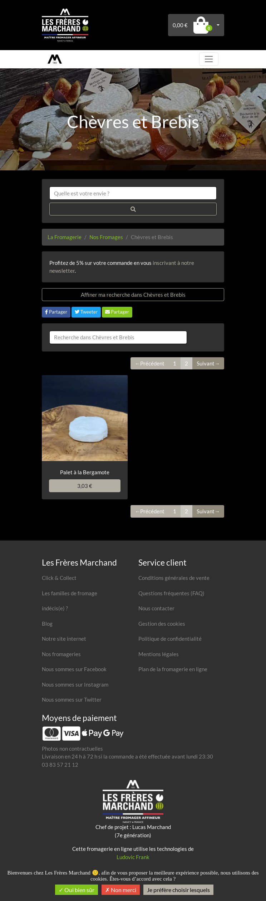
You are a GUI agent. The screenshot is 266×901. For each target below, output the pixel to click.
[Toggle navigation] (208, 59)
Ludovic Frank (133, 857)
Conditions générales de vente (174, 578)
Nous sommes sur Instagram (75, 684)
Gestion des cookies (161, 623)
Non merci (120, 889)
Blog (47, 623)
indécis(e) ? (55, 608)
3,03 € (84, 486)
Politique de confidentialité (170, 638)
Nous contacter (156, 608)
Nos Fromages (106, 237)
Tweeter (86, 312)
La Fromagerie (65, 237)
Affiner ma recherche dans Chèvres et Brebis (133, 294)
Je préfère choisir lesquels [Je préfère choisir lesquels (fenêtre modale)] (178, 889)
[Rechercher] (133, 209)
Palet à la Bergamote (84, 472)
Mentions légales (158, 654)
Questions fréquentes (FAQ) (171, 593)
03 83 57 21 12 (60, 764)
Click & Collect (59, 578)
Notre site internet (64, 638)
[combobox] (133, 193)
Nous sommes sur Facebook (74, 669)
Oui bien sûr (76, 889)
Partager (56, 312)
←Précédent (149, 363)
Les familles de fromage (69, 593)
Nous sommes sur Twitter (72, 699)
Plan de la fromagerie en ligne (172, 669)
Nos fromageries (61, 654)
